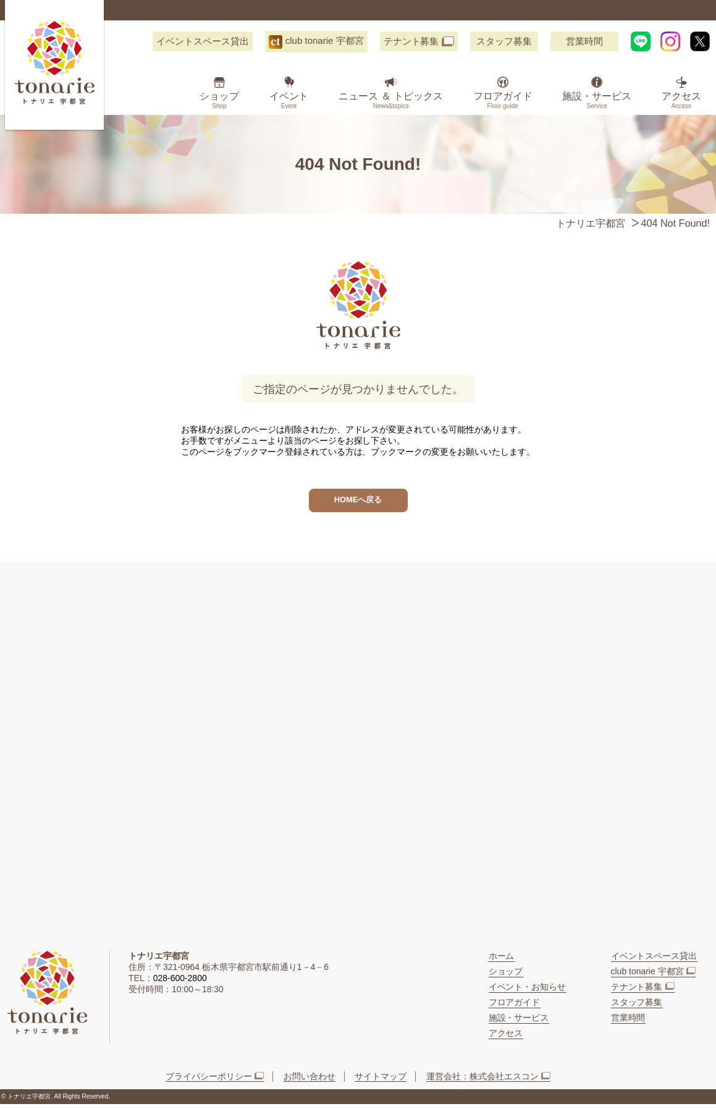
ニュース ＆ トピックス (391, 99)
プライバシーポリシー (209, 1081)
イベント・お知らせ (527, 992)
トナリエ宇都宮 (590, 223)
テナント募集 (411, 41)
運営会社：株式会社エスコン (482, 1081)
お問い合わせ (309, 1081)
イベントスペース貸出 (202, 41)
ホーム (502, 961)
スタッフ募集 (504, 41)
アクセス (681, 99)
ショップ (219, 99)
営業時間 (584, 41)
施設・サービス (596, 99)
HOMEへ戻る (358, 502)
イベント (289, 99)
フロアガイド (503, 99)
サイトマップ (380, 1081)
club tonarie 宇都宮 (324, 40)
